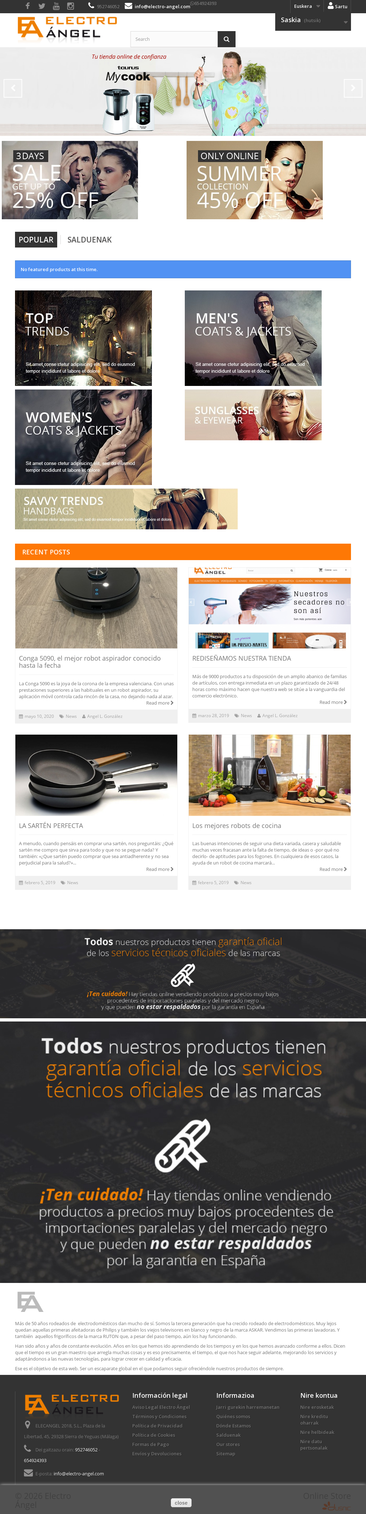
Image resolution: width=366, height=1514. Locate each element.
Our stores (228, 1444)
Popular (36, 240)
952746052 (108, 6)
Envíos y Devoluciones (157, 1453)
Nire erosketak (317, 1407)
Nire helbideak (317, 1432)
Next (353, 88)
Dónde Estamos (233, 1425)
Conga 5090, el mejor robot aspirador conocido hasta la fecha (90, 662)
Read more (160, 703)
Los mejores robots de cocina (236, 825)
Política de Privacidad (157, 1425)
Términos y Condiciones (159, 1416)
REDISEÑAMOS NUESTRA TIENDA (241, 658)
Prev (13, 88)
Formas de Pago (150, 1444)
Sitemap (225, 1453)
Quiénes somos (233, 1416)
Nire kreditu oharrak (314, 1419)
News (71, 716)
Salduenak (90, 239)
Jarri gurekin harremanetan (248, 1407)
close (181, 1503)
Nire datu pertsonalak (313, 1444)
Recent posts (46, 552)
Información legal (160, 1395)
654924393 (205, 3)
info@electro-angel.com (162, 6)
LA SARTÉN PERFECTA (51, 825)
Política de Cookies (153, 1435)
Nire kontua (319, 1395)
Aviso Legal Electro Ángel (161, 1407)
